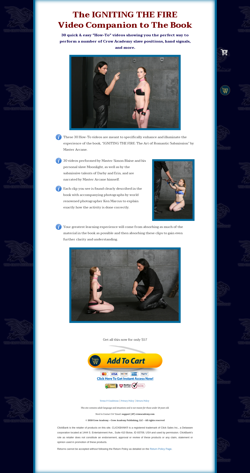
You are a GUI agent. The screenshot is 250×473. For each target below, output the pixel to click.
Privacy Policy (127, 400)
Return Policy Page (160, 448)
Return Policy (142, 400)
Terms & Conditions (109, 400)
